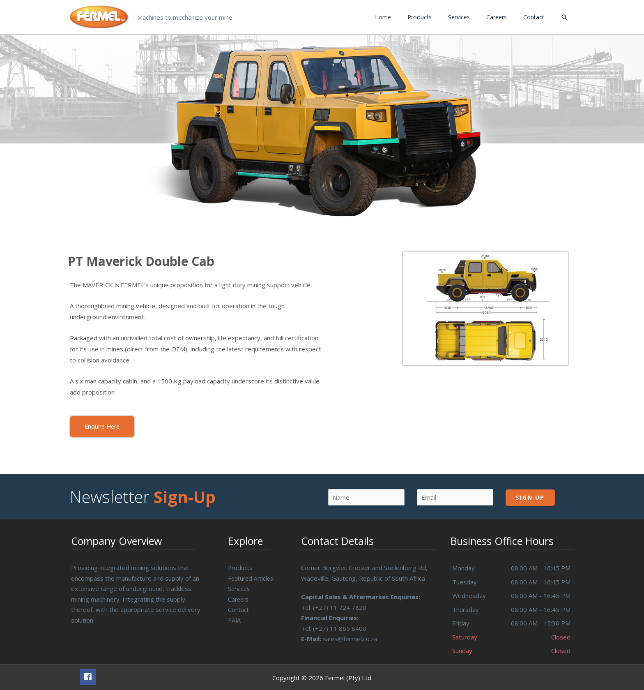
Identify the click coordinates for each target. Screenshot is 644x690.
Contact (239, 606)
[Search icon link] (564, 16)
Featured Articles (252, 574)
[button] (103, 423)
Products (241, 564)
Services (240, 585)
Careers (239, 595)
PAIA (235, 616)
